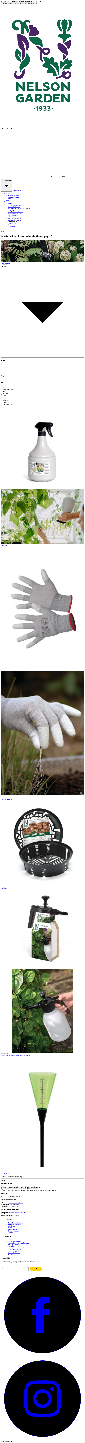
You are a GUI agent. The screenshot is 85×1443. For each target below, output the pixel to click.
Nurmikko (11, 210)
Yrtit (9, 198)
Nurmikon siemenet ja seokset (17, 1248)
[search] (1, 230)
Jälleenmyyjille (16, 190)
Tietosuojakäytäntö (13, 1231)
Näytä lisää (18, 1176)
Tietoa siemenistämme (14, 1224)
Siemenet (11, 203)
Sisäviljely (11, 217)
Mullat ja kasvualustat (14, 218)
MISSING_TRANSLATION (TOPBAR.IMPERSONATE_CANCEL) (19, 3)
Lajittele (3, 266)
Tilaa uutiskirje (35, 1269)
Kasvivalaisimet (12, 215)
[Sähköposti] (15, 1269)
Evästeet (10, 1232)
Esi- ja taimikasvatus (14, 207)
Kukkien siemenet (13, 197)
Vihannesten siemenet (14, 195)
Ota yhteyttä (11, 1226)
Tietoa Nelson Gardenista (15, 1223)
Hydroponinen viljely (14, 213)
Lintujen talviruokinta (14, 220)
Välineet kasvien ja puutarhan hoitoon (19, 208)
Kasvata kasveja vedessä (15, 225)
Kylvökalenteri (12, 223)
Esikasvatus (11, 226)
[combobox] (42, 268)
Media (10, 1227)
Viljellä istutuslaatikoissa (15, 212)
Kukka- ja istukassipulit (15, 205)
